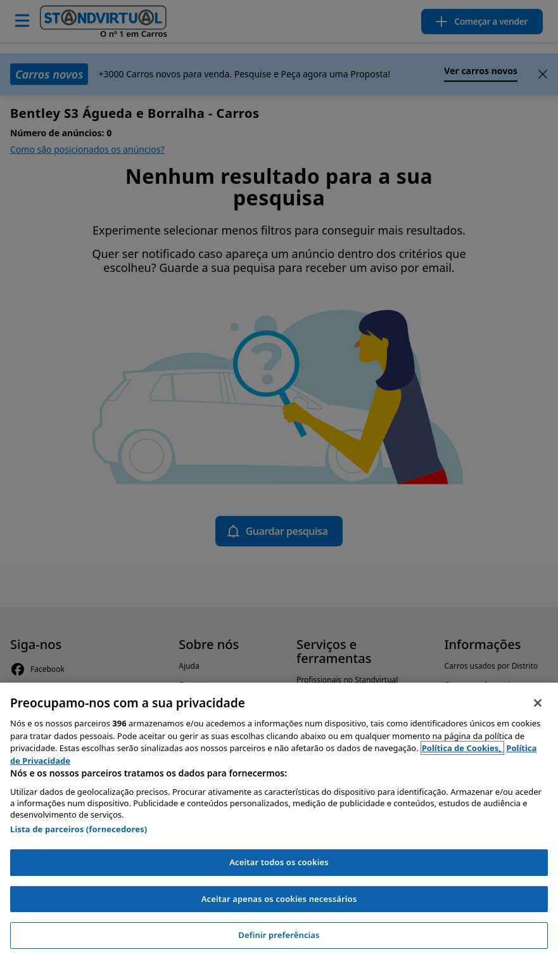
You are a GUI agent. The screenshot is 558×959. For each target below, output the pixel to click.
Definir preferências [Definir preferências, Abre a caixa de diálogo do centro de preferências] (278, 935)
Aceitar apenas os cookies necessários (279, 898)
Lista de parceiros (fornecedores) (78, 829)
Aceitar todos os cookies (279, 862)
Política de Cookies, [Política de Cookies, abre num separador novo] (463, 748)
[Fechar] (538, 703)
